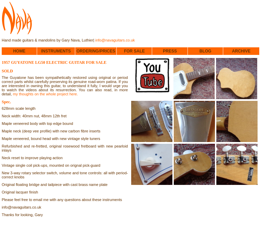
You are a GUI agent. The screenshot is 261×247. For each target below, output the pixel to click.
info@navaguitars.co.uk (115, 40)
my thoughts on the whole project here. (45, 94)
